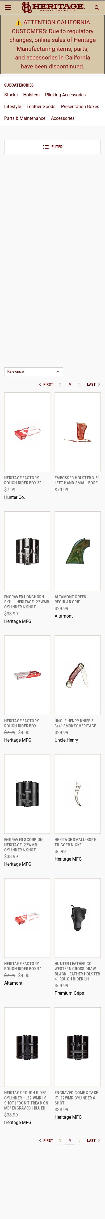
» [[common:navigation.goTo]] (94, 384)
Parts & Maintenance (24, 118)
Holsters (31, 94)
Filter (52, 147)
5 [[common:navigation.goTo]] (79, 384)
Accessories (62, 118)
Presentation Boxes (80, 106)
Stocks (11, 94)
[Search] (97, 8)
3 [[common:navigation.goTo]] (60, 384)
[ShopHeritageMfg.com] (53, 7)
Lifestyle (12, 106)
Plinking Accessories (65, 94)
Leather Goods (41, 106)
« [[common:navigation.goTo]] (47, 384)
